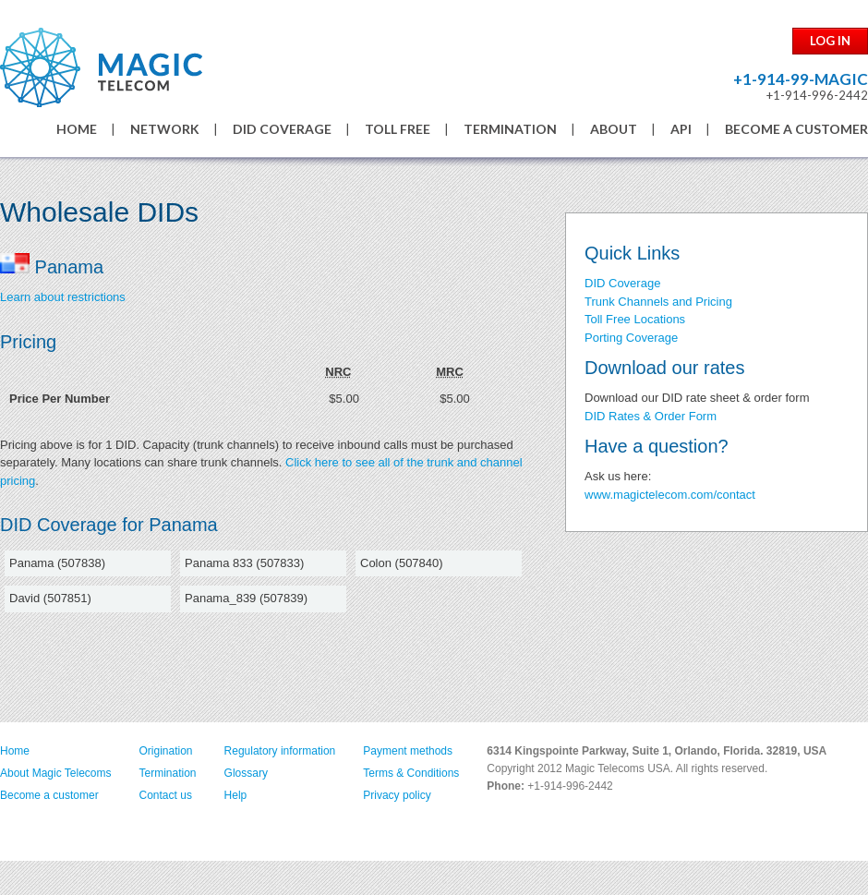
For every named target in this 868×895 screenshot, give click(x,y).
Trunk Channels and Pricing (658, 301)
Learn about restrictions (63, 297)
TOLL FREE (397, 129)
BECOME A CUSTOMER (796, 129)
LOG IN (830, 40)
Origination (166, 750)
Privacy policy (396, 795)
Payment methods (407, 750)
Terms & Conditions (411, 773)
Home (15, 750)
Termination (168, 773)
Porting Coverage (631, 338)
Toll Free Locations (635, 319)
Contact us (165, 795)
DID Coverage (622, 283)
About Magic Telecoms (56, 773)
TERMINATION (510, 129)
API (681, 129)
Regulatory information (280, 750)
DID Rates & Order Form (651, 416)
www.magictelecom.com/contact (670, 495)
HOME (76, 129)
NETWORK (164, 129)
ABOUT (613, 129)
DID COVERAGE (282, 129)
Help (235, 795)
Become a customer (49, 795)
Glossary (246, 773)
